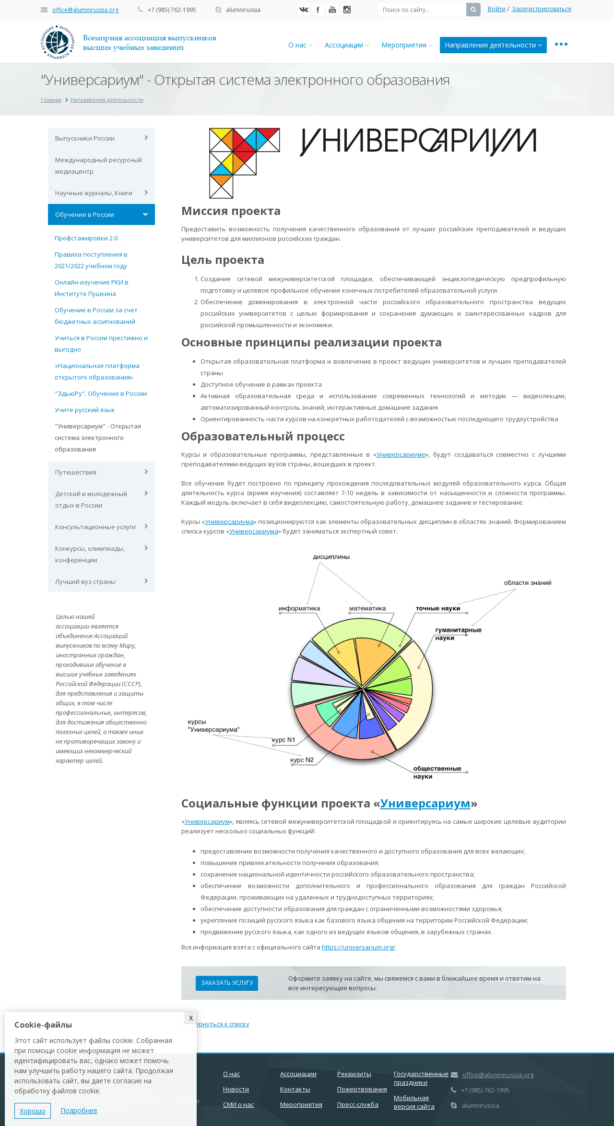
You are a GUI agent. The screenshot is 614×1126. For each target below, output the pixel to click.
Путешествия (75, 472)
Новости (236, 1089)
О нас (300, 44)
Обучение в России (84, 214)
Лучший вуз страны (85, 581)
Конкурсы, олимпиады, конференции (90, 554)
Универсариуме (401, 454)
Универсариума (229, 521)
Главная (51, 99)
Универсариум (425, 803)
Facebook (318, 9)
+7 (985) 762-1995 (172, 10)
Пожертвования (362, 1089)
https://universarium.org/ (358, 947)
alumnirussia (243, 10)
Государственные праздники (421, 1078)
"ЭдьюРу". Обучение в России (101, 393)
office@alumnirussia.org (85, 10)
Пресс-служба (357, 1104)
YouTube (332, 9)
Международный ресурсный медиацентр (98, 165)
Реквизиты (354, 1073)
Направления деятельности (493, 44)
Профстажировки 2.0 (86, 238)
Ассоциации (347, 44)
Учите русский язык (85, 409)
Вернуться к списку (215, 1023)
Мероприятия (407, 44)
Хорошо (33, 1110)
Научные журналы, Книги (93, 193)
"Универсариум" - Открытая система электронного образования (98, 437)
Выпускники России (85, 138)
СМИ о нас (238, 1104)
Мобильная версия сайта (414, 1102)
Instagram (347, 9)
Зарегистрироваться (541, 9)
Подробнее (78, 1110)
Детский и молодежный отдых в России (91, 499)
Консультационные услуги (95, 526)
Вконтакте (303, 9)
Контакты (295, 1089)
